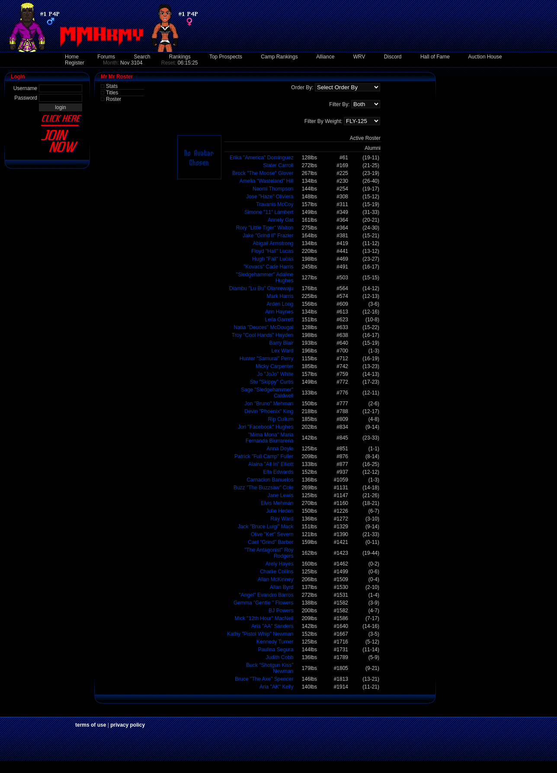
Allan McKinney (276, 579)
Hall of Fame (435, 57)
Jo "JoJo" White (275, 374)
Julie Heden (279, 511)
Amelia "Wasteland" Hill (267, 181)
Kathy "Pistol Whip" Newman (260, 634)
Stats (112, 86)
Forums (106, 57)
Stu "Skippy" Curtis (272, 382)
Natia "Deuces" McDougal (264, 327)
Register (74, 63)
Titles (112, 93)
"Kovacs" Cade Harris (268, 267)
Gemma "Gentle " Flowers (264, 603)
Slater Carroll (278, 165)
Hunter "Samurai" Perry (267, 359)
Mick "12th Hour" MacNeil (264, 618)
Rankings (180, 57)
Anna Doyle (279, 449)
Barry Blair (281, 343)
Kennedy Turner (274, 642)
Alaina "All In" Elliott (271, 464)
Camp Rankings (279, 57)
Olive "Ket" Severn (272, 534)
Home (72, 57)
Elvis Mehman (277, 503)
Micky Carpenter (274, 366)
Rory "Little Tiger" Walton (265, 228)
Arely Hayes (280, 564)
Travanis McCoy (274, 204)
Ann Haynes (279, 312)
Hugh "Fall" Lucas (272, 259)
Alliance (325, 57)
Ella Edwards (278, 472)
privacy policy (127, 725)
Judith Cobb (279, 657)
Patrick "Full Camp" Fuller (264, 456)
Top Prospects (225, 57)
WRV (359, 57)
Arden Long (279, 304)
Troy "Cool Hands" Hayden (263, 335)
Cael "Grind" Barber (270, 542)
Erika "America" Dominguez (261, 158)
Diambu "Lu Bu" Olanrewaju (261, 288)
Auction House (485, 57)
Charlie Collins (276, 572)
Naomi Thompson (273, 189)
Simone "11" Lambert (268, 212)
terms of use (90, 725)
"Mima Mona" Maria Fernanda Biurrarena (270, 438)
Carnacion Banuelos (269, 480)
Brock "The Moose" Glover (262, 173)
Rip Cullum (281, 419)
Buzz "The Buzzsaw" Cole (264, 488)
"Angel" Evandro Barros (266, 595)
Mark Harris (280, 296)
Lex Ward (283, 351)
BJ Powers (281, 611)
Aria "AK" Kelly (276, 687)
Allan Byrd (282, 587)
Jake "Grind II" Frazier (268, 236)
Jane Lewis (280, 495)
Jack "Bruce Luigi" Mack (266, 527)
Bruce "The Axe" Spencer (264, 679)
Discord (393, 57)
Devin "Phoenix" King (268, 411)
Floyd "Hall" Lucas (272, 251)
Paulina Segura (275, 650)
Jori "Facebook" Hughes (266, 427)
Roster (113, 99)
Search (142, 57)
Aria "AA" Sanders (272, 626)
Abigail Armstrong (273, 243)
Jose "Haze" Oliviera (269, 197)
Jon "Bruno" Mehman (268, 404)
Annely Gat (280, 220)
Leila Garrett (279, 320)
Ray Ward (282, 519)
